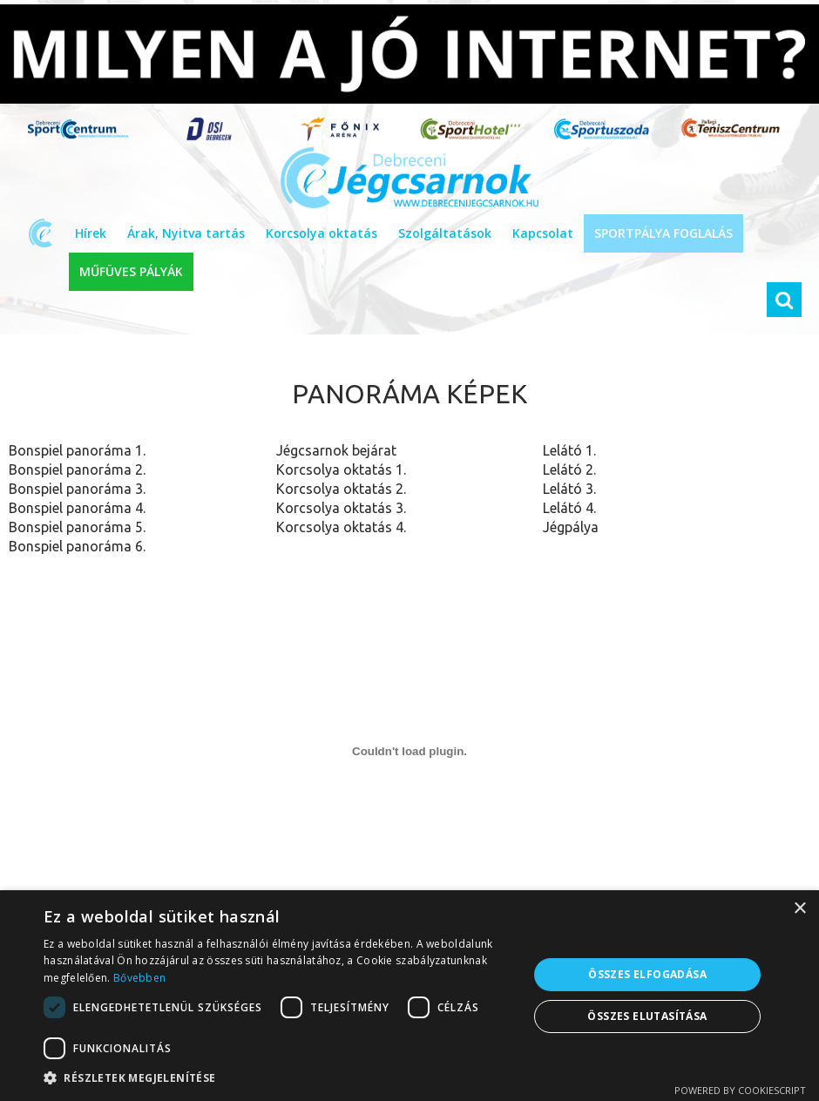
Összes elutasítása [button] (647, 1016)
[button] (279, 1078)
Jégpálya (571, 527)
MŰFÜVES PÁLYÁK (131, 271)
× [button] (799, 908)
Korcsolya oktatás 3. (341, 508)
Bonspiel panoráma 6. (77, 546)
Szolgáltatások (444, 233)
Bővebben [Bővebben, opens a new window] (139, 977)
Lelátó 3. (569, 488)
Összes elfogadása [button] (647, 974)
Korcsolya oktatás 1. (341, 469)
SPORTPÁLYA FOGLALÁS (663, 233)
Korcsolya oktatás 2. (341, 488)
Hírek (90, 233)
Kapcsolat (542, 233)
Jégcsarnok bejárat (336, 450)
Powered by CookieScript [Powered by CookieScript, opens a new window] (740, 1090)
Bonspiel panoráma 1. (77, 450)
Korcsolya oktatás (321, 233)
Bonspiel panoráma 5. (77, 527)
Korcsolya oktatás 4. (341, 527)
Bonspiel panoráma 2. (77, 469)
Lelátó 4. (569, 508)
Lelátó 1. (569, 450)
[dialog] (409, 995)
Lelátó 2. (569, 469)
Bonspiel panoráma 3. (77, 488)
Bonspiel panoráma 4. (77, 508)
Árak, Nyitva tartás (186, 233)
